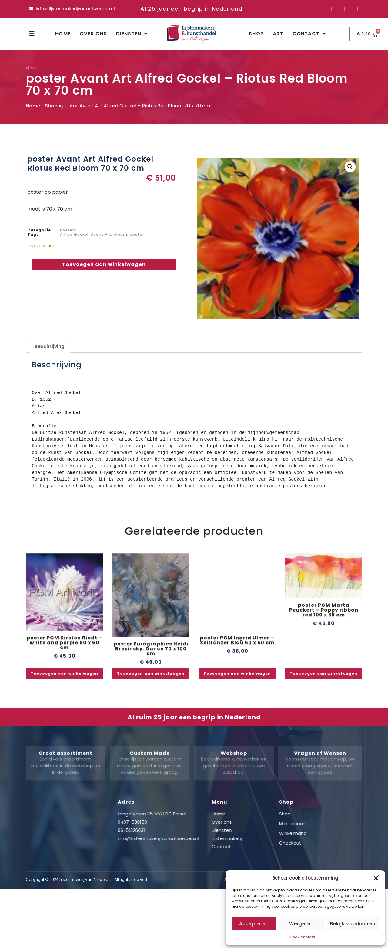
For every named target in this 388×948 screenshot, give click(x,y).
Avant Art (101, 234)
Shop (256, 33)
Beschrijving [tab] (50, 346)
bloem (120, 234)
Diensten (132, 33)
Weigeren (301, 923)
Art (278, 33)
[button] (376, 878)
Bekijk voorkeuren (353, 923)
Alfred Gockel (74, 234)
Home (63, 33)
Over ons (93, 33)
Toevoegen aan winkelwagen (104, 264)
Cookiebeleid (302, 937)
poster (137, 234)
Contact (309, 33)
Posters (68, 230)
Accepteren (254, 923)
